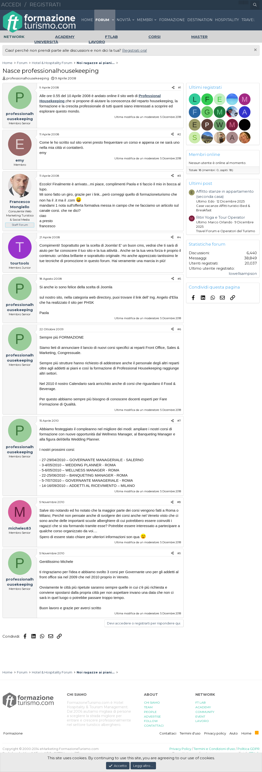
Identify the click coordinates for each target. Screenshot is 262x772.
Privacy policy (215, 733)
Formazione (13, 733)
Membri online (204, 154)
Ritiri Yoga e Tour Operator (220, 217)
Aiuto (233, 733)
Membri (145, 20)
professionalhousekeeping (27, 78)
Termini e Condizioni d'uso (214, 749)
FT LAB (200, 702)
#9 (179, 553)
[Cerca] (255, 4)
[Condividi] (173, 87)
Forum (102, 20)
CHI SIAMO (152, 702)
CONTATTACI (154, 725)
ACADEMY (203, 707)
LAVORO (202, 721)
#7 (179, 420)
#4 (179, 237)
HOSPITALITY (227, 20)
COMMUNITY (204, 712)
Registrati (45, 4)
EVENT (200, 716)
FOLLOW (151, 721)
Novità (124, 20)
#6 (179, 329)
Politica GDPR (249, 749)
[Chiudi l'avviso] (255, 50)
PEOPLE (150, 712)
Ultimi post (200, 183)
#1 (179, 87)
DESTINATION (200, 20)
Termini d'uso (190, 733)
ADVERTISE (152, 716)
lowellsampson (243, 273)
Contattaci (167, 733)
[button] (112, 20)
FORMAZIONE (172, 20)
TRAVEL (248, 20)
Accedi (11, 4)
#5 (179, 278)
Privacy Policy (180, 749)
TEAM (148, 707)
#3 (179, 175)
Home (87, 20)
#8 (179, 502)
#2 (179, 134)
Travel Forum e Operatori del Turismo (225, 231)
